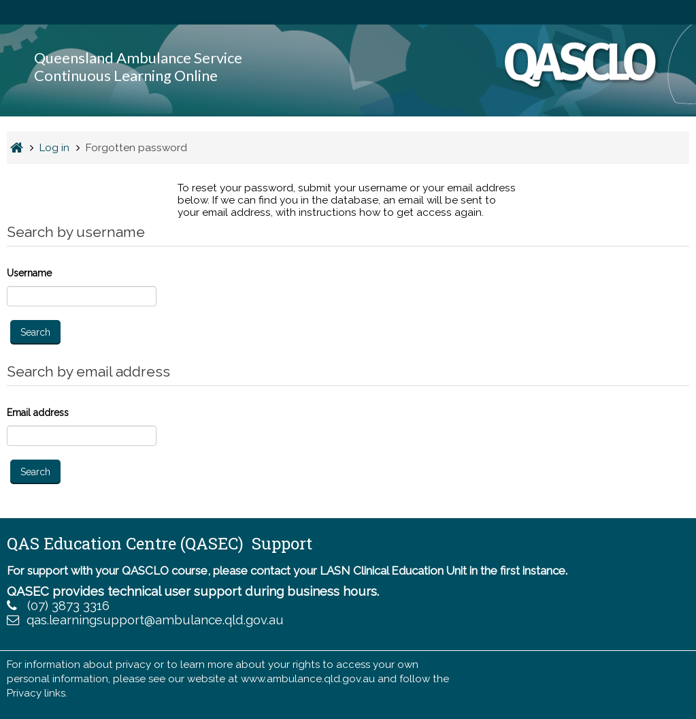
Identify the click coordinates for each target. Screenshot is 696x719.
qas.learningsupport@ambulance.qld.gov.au (155, 620)
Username (29, 273)
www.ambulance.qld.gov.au (308, 679)
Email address (38, 412)
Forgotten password (136, 148)
